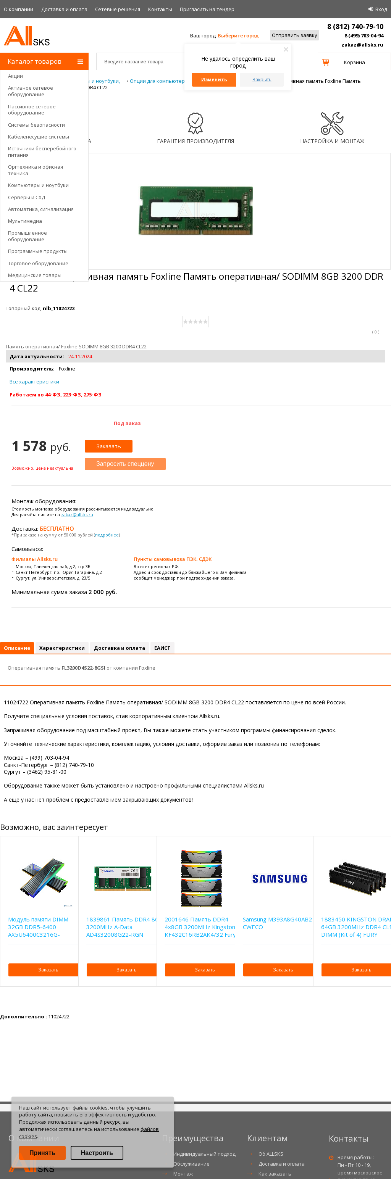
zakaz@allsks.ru (362, 44)
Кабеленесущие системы (38, 136)
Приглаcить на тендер (207, 9)
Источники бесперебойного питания (42, 151)
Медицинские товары (34, 275)
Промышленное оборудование (27, 236)
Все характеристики (34, 381)
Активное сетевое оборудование (30, 91)
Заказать (108, 446)
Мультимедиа (25, 220)
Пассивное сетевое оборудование (32, 109)
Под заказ (127, 423)
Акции (15, 75)
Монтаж (183, 1173)
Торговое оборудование (38, 263)
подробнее (107, 535)
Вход (381, 9)
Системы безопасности (36, 124)
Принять (42, 1153)
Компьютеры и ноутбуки (38, 185)
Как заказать (275, 1173)
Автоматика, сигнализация (41, 209)
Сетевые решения (117, 9)
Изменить (214, 79)
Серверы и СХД (26, 197)
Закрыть (261, 79)
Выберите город (238, 35)
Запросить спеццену (125, 464)
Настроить (97, 1153)
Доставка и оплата (64, 9)
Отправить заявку (294, 35)
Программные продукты (38, 251)
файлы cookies (90, 1107)
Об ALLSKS (271, 1153)
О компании (18, 9)
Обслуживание (191, 1163)
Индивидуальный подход (204, 1153)
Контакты (160, 9)
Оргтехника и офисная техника (35, 170)
